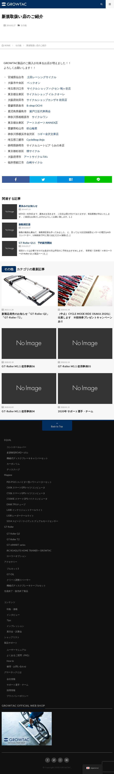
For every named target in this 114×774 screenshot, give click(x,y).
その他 (24, 25)
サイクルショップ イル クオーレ (46, 94)
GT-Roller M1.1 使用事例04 (18, 411)
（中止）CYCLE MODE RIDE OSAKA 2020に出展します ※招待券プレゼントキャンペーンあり (85, 317)
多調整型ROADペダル (17, 452)
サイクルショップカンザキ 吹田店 (47, 99)
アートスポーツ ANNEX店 (42, 122)
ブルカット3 (13, 568)
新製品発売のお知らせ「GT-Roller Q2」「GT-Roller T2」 (25, 315)
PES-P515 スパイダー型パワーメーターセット (29, 482)
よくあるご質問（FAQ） (19, 655)
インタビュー (13, 614)
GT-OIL (10, 574)
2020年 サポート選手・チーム (75, 411)
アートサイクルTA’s (36, 156)
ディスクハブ (13, 469)
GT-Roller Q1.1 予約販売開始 (35, 242)
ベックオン (33, 82)
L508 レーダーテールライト (20, 515)
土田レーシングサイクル (41, 77)
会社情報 (11, 679)
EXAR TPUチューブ (16, 504)
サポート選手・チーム (17, 684)
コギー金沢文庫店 (48, 133)
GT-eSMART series (16, 545)
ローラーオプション (16, 556)
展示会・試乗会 (14, 631)
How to (10, 661)
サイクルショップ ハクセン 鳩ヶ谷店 (49, 88)
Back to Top (57, 426)
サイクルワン (40, 116)
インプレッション (15, 626)
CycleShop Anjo (36, 139)
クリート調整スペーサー (19, 579)
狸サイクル (33, 151)
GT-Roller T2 (13, 539)
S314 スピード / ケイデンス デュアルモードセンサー (32, 521)
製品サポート (10, 642)
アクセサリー (10, 561)
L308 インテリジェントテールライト (25, 510)
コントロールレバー (16, 447)
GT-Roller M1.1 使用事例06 (18, 366)
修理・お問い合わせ (16, 666)
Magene (8, 475)
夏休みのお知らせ (28, 206)
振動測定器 (24, 224)
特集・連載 (12, 609)
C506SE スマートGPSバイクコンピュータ (27, 498)
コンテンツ (9, 602)
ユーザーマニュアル (16, 649)
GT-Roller (9, 526)
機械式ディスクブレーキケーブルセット (26, 585)
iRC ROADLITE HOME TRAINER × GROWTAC (29, 550)
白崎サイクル (35, 162)
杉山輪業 (32, 128)
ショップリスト (11, 637)
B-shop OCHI (34, 105)
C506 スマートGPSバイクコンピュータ (26, 493)
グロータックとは (13, 672)
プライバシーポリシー (17, 696)
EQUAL (7, 440)
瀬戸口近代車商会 (40, 111)
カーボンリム (13, 463)
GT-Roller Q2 (13, 533)
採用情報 (11, 690)
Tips (9, 620)
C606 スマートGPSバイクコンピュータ (26, 487)
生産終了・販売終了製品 (16, 591)
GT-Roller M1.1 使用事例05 (74, 366)
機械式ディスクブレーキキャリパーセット (27, 458)
